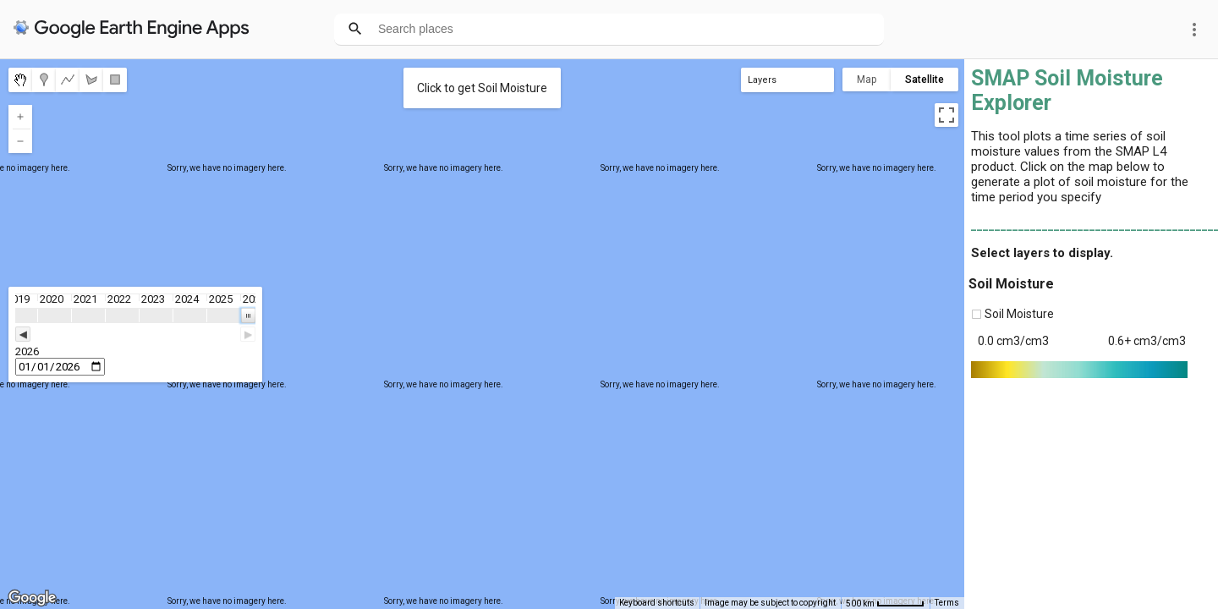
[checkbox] (976, 314)
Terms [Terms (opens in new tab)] (947, 602)
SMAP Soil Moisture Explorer (1067, 90)
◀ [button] (22, 334)
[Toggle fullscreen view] (946, 115)
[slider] (135, 335)
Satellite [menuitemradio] (924, 79)
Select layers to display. (1042, 253)
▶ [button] (247, 334)
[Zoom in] (20, 117)
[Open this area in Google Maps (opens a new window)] (32, 598)
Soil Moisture (1011, 284)
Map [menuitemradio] (866, 79)
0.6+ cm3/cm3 (1147, 341)
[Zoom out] (20, 141)
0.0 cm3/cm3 (1013, 341)
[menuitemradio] (20, 80)
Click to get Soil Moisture (482, 88)
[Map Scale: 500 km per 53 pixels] (885, 603)
